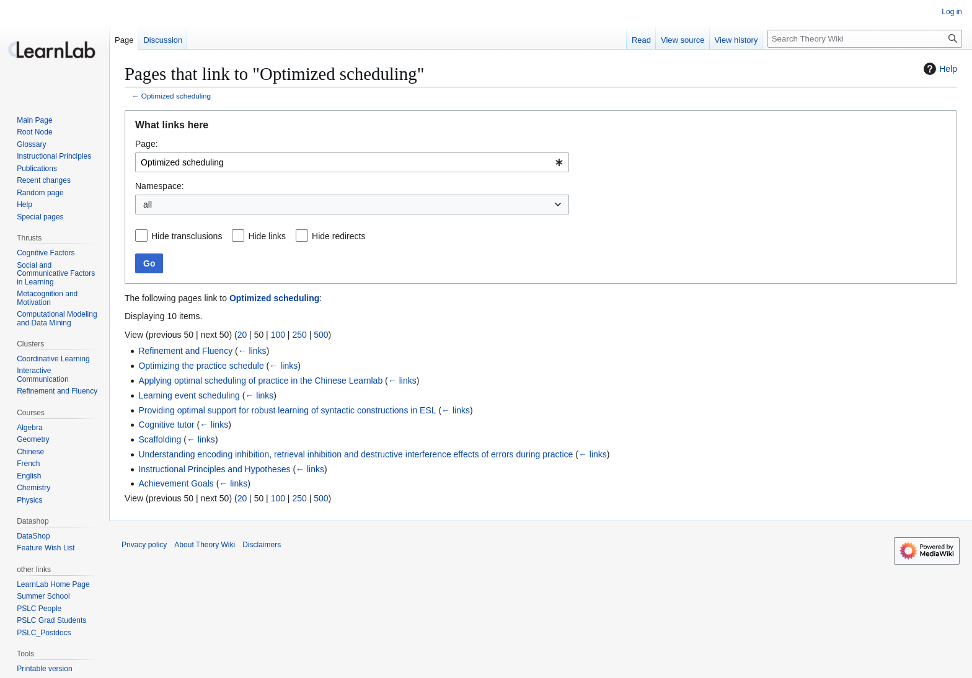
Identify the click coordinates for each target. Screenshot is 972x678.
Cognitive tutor (166, 424)
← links (252, 351)
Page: (146, 144)
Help (939, 69)
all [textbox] (147, 204)
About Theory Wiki (204, 544)
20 (242, 335)
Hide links (267, 236)
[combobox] (352, 162)
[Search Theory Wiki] (864, 39)
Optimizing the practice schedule (200, 366)
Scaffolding (159, 439)
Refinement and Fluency (185, 351)
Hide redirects (338, 236)
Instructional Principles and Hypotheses (214, 469)
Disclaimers (261, 544)
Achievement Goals (175, 483)
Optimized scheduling (176, 96)
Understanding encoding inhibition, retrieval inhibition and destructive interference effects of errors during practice (355, 454)
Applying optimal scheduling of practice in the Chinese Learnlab (260, 380)
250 (299, 335)
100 (278, 335)
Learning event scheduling (188, 395)
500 (321, 335)
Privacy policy (144, 544)
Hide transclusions (186, 236)
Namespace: (159, 186)
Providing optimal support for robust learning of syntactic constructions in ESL (287, 410)
